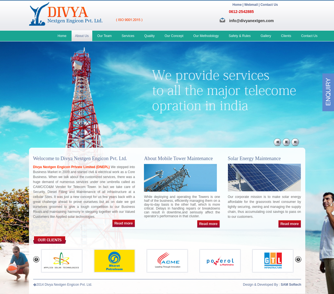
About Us (82, 36)
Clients (286, 36)
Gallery (266, 36)
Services (128, 36)
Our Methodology (206, 36)
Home (237, 5)
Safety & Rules (240, 36)
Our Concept (174, 36)
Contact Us (269, 5)
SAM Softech (291, 285)
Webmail (251, 5)
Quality (149, 36)
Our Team (104, 36)
